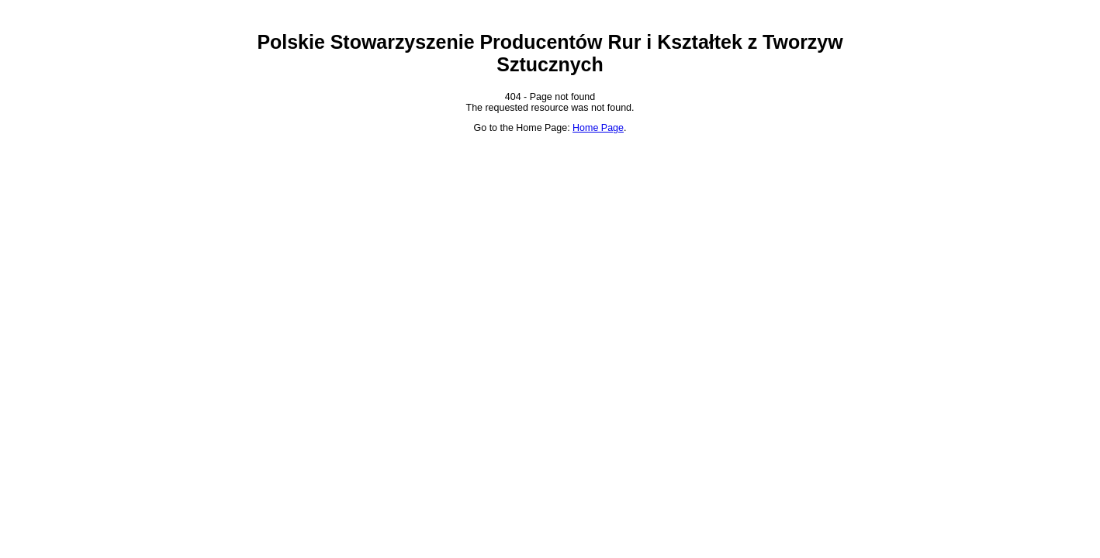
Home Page (598, 127)
